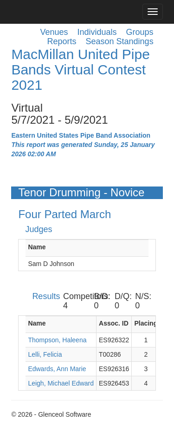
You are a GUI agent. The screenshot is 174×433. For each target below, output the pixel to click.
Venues (54, 32)
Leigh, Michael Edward (61, 383)
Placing (145, 323)
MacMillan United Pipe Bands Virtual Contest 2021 (80, 70)
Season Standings (120, 41)
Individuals (97, 32)
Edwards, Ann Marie (57, 369)
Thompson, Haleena (57, 340)
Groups (140, 32)
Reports (61, 41)
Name (36, 247)
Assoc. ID (114, 323)
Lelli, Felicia (45, 354)
